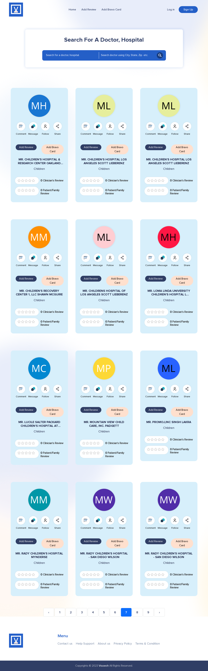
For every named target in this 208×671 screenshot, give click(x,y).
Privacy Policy (123, 643)
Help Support (85, 643)
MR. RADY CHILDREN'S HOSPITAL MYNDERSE (39, 555)
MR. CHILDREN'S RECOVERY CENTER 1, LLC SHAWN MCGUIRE (39, 292)
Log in (171, 9)
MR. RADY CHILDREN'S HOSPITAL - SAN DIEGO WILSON (104, 555)
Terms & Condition (147, 643)
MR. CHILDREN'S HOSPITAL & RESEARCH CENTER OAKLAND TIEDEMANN (39, 161)
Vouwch (104, 665)
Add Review (88, 9)
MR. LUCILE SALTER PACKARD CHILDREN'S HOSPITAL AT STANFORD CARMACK (39, 424)
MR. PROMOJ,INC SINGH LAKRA (168, 422)
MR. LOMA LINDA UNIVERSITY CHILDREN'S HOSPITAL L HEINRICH (169, 292)
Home (72, 9)
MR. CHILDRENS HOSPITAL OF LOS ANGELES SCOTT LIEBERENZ (104, 292)
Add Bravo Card (111, 9)
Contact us (65, 643)
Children (39, 169)
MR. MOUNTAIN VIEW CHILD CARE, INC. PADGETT (104, 424)
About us (104, 643)
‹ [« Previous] (48, 612)
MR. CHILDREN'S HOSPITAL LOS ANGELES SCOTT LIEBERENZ (104, 161)
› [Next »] (159, 612)
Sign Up (188, 9)
